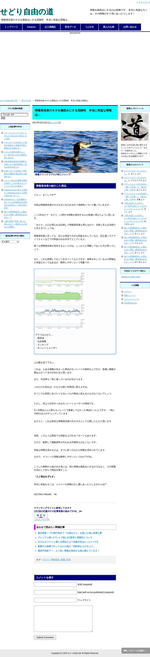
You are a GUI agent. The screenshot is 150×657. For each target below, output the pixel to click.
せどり (46, 559)
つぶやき (89, 27)
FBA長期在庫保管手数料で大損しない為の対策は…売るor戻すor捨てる (15, 164)
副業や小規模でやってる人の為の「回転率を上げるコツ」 (66, 546)
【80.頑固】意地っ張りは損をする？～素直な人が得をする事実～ (15, 224)
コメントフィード (131, 299)
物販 (63, 559)
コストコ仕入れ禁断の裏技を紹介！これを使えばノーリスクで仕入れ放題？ (15, 183)
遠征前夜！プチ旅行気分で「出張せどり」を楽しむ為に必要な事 (70, 533)
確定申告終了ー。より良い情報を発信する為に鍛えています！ (69, 550)
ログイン (128, 292)
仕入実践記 (50, 27)
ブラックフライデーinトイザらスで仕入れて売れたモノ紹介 (15, 136)
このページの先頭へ (136, 651)
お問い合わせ (130, 27)
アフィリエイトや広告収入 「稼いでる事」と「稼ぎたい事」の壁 (136, 187)
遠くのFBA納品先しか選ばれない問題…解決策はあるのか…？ (15, 215)
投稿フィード (129, 295)
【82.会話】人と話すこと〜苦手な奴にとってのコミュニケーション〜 (135, 206)
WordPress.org (130, 303)
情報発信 (55, 559)
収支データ (70, 27)
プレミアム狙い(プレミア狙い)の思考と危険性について (65, 537)
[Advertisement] (29, 63)
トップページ (11, 27)
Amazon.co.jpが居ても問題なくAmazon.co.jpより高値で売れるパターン (15, 193)
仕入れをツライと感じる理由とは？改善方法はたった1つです (68, 542)
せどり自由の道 (27, 11)
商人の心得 (108, 27)
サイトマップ (144, 2)
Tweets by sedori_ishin (130, 277)
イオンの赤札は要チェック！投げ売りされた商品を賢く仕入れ (15, 155)
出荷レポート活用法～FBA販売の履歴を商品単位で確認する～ (15, 174)
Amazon (31, 27)
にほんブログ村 (41, 519)
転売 (68, 559)
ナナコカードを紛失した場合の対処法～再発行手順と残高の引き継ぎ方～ (15, 145)
